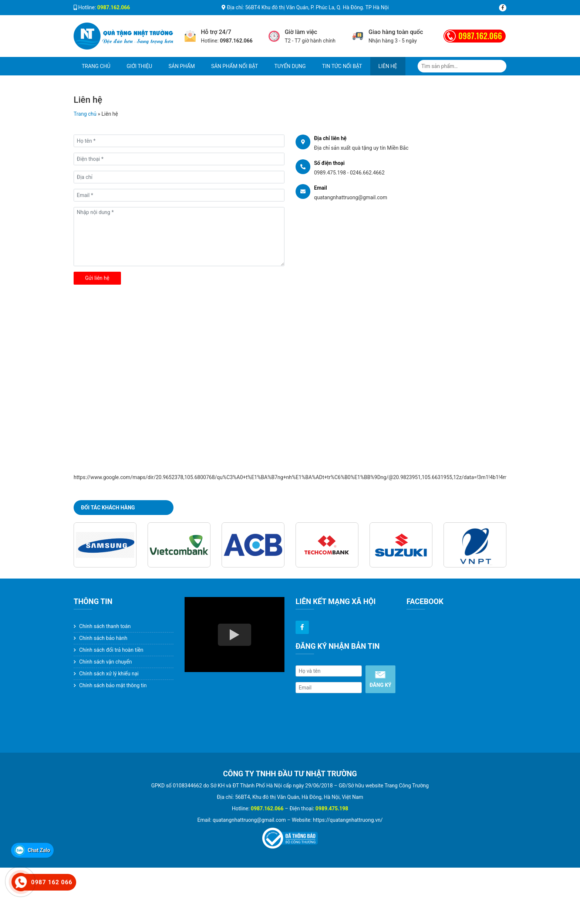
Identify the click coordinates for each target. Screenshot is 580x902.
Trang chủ (96, 66)
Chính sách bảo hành (103, 638)
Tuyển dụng (290, 66)
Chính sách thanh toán (105, 626)
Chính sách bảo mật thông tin (113, 685)
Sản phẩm (181, 66)
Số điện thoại (329, 163)
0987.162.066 (480, 35)
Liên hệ (387, 66)
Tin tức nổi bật (342, 66)
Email (320, 188)
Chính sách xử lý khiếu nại (109, 673)
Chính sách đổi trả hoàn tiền (111, 650)
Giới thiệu (139, 66)
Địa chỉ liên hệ (330, 138)
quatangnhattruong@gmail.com (350, 197)
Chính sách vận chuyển (105, 662)
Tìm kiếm (500, 66)
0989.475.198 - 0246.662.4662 (349, 173)
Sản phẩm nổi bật (234, 66)
